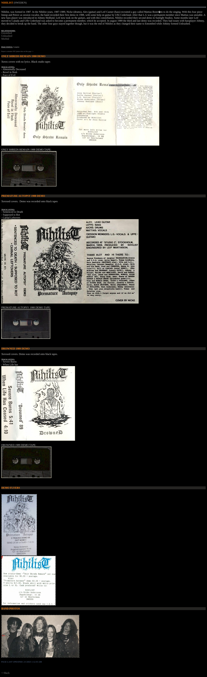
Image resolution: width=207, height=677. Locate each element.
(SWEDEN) (20, 2)
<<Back (5, 673)
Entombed (6, 33)
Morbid (5, 38)
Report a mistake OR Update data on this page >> (17, 51)
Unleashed (6, 36)
